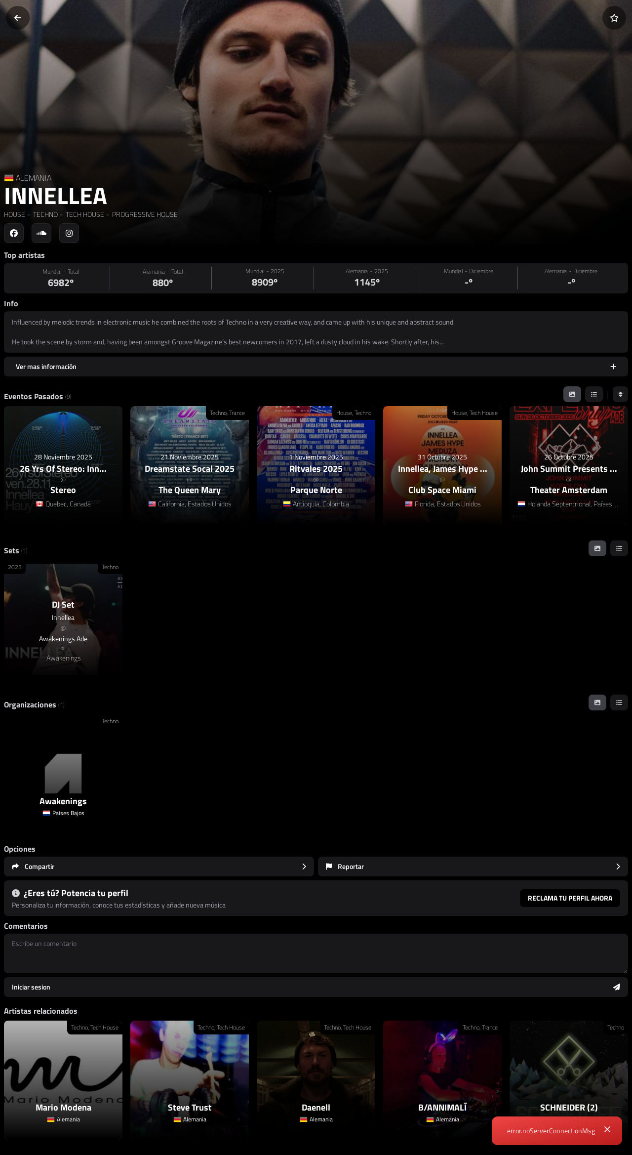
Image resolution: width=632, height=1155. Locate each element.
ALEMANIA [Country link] (33, 178)
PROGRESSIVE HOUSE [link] (144, 214)
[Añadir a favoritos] (614, 18)
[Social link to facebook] (14, 233)
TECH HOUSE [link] (84, 214)
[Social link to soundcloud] (41, 233)
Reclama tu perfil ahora (570, 898)
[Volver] (18, 18)
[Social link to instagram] (69, 233)
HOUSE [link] (14, 214)
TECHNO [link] (45, 214)
